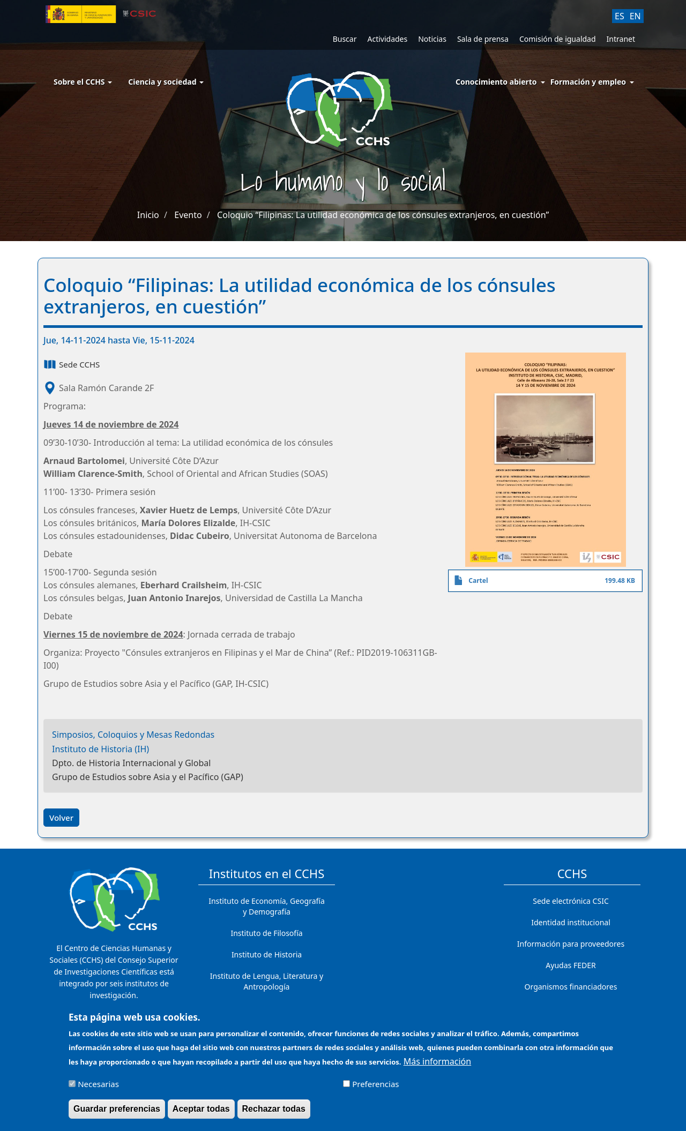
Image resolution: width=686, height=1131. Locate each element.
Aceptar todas (201, 1114)
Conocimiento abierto (496, 82)
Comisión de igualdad (557, 39)
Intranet (621, 39)
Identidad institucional (570, 922)
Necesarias (98, 1089)
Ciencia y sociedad (166, 82)
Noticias (432, 39)
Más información (437, 1067)
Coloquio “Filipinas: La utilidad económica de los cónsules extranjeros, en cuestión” (383, 215)
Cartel (478, 580)
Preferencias (375, 1089)
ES (619, 16)
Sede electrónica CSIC (570, 901)
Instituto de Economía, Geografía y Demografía (266, 906)
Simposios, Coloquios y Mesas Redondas (133, 734)
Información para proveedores (570, 944)
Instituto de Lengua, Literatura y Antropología (266, 981)
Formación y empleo (588, 82)
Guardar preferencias (116, 1114)
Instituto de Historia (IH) (100, 749)
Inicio (148, 215)
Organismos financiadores (571, 987)
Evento (188, 215)
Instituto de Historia (267, 954)
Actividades (387, 39)
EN (635, 16)
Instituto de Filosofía (266, 933)
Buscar (345, 39)
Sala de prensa (483, 39)
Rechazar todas (273, 1114)
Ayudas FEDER (570, 965)
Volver (61, 817)
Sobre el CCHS (83, 82)
